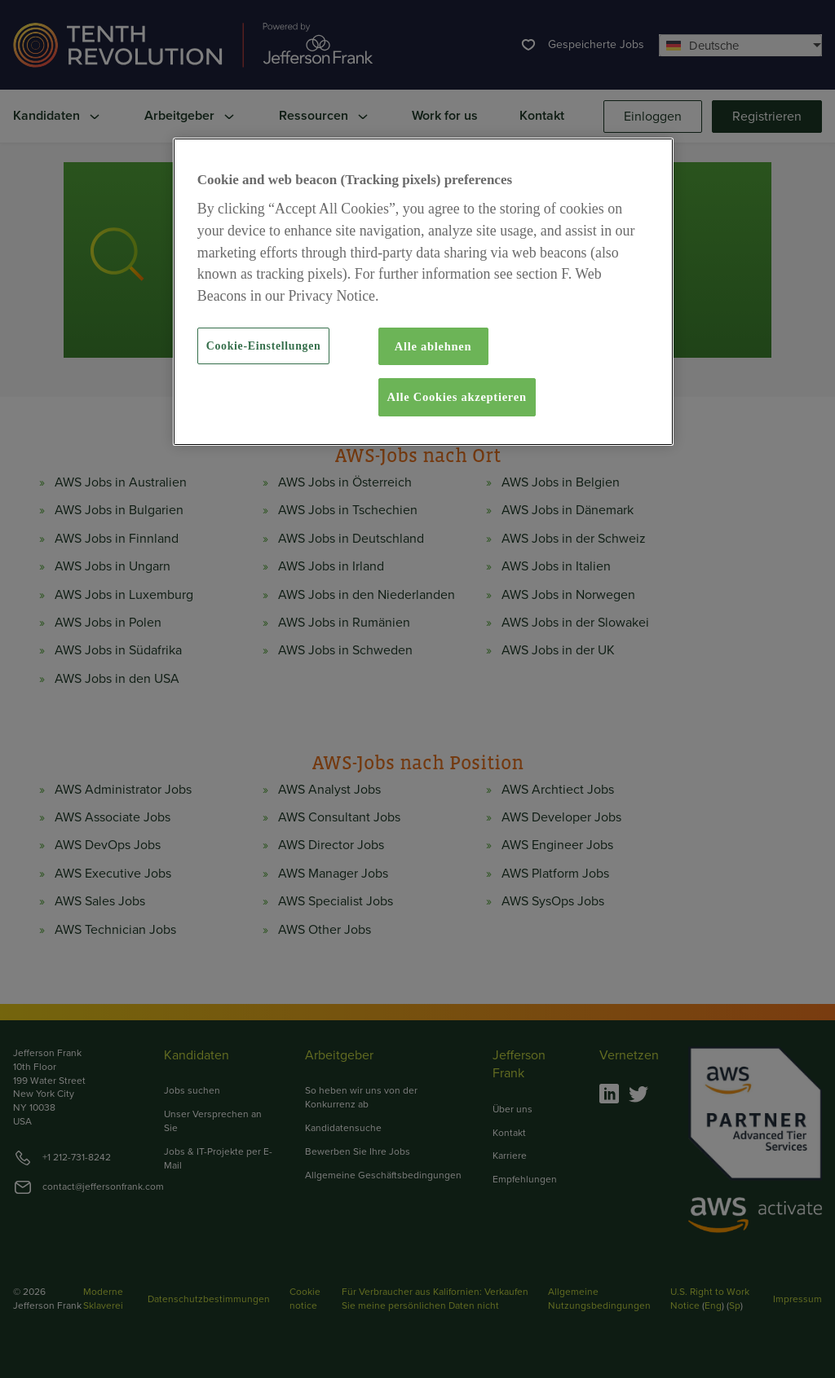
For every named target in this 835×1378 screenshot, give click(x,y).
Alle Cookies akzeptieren (457, 396)
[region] (423, 292)
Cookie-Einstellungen (263, 346)
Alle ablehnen (433, 346)
